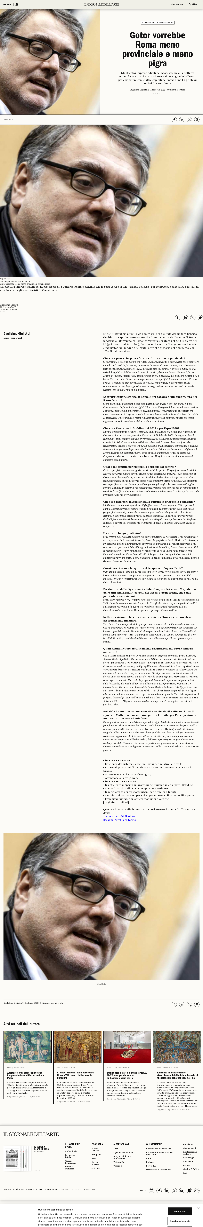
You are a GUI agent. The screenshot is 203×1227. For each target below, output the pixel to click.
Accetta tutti (171, 1189)
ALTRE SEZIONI (119, 1164)
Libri (114, 1169)
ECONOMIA (95, 1164)
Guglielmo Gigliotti (16, 1107)
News (9, 1067)
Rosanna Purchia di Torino (119, 820)
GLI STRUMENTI (153, 1164)
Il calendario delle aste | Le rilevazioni (158, 1176)
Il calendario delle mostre (155, 1170)
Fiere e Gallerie (94, 1170)
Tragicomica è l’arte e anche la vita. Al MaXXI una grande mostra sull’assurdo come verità (126, 1083)
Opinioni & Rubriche (118, 1174)
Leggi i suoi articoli (12, 338)
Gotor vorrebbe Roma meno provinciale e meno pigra (157, 50)
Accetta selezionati (171, 1198)
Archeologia (72, 1171)
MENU (9, 4)
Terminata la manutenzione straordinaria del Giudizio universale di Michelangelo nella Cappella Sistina (176, 1086)
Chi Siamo (188, 1164)
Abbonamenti (177, 4)
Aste (92, 1179)
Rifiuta (171, 1208)
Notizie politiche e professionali (157, 23)
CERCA (194, 4)
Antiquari (95, 1175)
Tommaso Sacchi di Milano (119, 816)
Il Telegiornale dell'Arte (190, 1174)
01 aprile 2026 (133, 1115)
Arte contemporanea (122, 1067)
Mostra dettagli (153, 1221)
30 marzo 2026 (183, 1130)
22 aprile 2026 (33, 1107)
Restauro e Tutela (170, 1067)
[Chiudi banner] (198, 1186)
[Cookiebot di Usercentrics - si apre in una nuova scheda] (19, 1221)
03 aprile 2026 (83, 1117)
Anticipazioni (19, 1067)
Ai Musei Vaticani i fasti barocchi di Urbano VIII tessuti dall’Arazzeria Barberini (74, 1083)
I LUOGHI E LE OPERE (70, 1166)
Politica (156, 93)
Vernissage (188, 1179)
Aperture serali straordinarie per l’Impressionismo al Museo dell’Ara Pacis (26, 1081)
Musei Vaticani (69, 1067)
